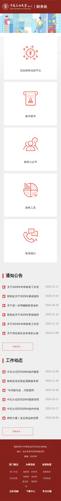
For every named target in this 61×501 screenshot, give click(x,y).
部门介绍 (14, 472)
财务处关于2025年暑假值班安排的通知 (23, 296)
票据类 (34, 481)
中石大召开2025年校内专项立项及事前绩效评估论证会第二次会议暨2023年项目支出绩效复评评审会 (23, 408)
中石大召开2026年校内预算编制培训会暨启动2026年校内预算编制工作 (23, 372)
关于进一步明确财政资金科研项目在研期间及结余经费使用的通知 (22, 305)
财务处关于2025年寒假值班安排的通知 (23, 314)
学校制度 (47, 478)
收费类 (26, 477)
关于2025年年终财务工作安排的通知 (23, 287)
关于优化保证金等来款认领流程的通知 (22, 333)
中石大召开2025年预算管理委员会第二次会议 (23, 399)
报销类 (26, 472)
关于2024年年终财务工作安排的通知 (23, 324)
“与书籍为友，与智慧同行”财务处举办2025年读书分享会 (22, 390)
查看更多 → (18, 346)
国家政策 (47, 472)
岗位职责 (14, 478)
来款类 (34, 477)
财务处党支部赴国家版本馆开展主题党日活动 (22, 381)
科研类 (34, 472)
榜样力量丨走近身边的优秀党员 (22, 418)
